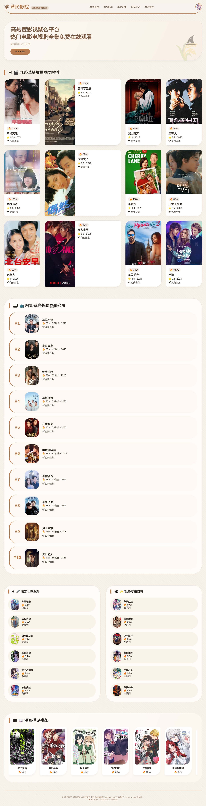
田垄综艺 (135, 6)
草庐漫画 (149, 6)
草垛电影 (108, 6)
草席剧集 (122, 6)
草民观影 (20, 52)
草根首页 (94, 6)
